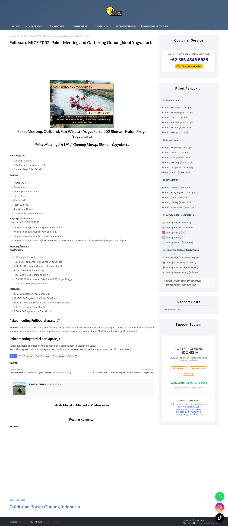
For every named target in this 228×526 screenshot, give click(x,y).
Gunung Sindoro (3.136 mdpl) (176, 127)
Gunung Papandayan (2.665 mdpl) (179, 207)
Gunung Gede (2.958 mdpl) (175, 197)
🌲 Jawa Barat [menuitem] (79, 26)
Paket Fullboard (42, 356)
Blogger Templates (51, 522)
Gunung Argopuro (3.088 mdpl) (177, 167)
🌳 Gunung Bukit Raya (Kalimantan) (180, 267)
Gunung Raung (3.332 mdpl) (176, 157)
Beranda (13, 36)
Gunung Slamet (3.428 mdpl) (176, 107)
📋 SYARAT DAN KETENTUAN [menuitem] (154, 26)
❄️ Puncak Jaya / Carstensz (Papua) (180, 257)
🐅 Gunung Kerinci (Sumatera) (177, 227)
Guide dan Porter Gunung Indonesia (45, 506)
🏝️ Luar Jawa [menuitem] (101, 26)
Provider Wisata (53, 384)
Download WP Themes (207, 523)
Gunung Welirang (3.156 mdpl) (177, 162)
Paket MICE (22, 36)
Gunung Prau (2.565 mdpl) (175, 132)
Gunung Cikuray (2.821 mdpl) (176, 202)
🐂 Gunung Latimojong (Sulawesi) (179, 262)
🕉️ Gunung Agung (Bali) (174, 232)
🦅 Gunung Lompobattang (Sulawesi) (180, 272)
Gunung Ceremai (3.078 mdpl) (177, 187)
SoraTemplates (25, 522)
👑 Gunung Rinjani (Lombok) (176, 222)
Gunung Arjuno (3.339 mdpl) (176, 152)
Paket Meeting (58, 356)
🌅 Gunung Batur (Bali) (173, 237)
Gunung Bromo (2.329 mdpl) (176, 172)
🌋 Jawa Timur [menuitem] (56, 26)
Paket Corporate (25, 356)
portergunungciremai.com (188, 412)
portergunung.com (198, 404)
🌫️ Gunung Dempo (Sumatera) (177, 242)
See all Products (17, 499)
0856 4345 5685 (189, 382)
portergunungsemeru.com (188, 409)
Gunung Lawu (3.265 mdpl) (175, 117)
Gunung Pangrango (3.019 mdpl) (178, 192)
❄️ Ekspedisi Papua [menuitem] (126, 26)
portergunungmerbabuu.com (189, 414)
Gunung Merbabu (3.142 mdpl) (177, 122)
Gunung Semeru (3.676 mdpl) (177, 147)
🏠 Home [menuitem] (16, 26)
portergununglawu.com (188, 406)
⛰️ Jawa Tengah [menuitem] (33, 26)
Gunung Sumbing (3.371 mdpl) (177, 112)
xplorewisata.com (179, 404)
